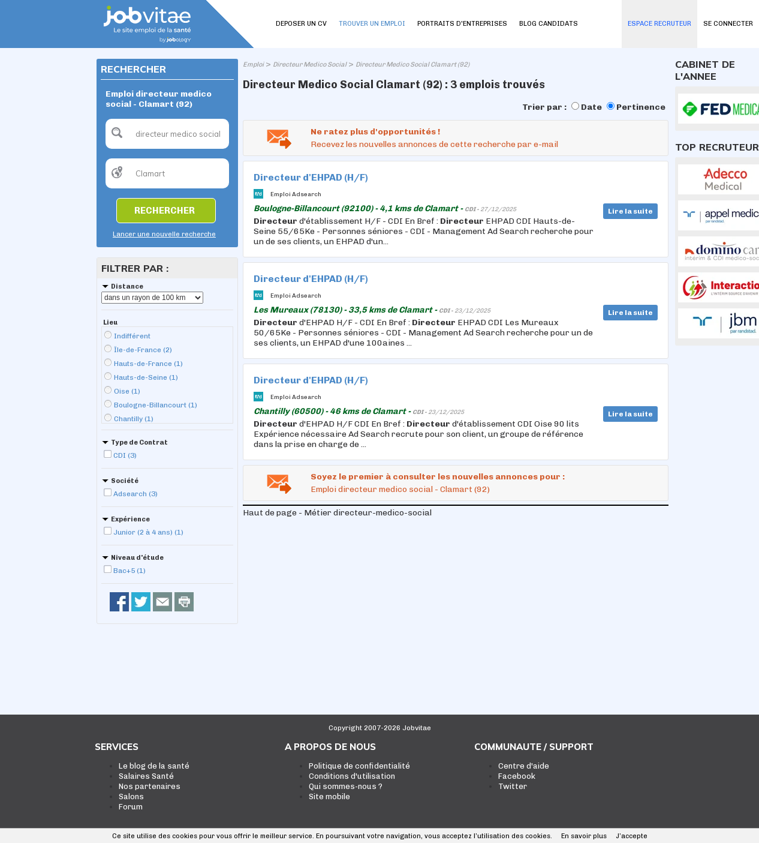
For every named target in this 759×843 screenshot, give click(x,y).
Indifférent (132, 336)
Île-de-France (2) (143, 350)
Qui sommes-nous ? (345, 786)
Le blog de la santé (154, 765)
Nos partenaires (149, 786)
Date (591, 107)
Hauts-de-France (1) (148, 363)
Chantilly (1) (133, 419)
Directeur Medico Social (310, 64)
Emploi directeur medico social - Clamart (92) (400, 489)
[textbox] (167, 134)
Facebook (516, 776)
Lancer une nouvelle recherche (164, 234)
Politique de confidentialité (359, 765)
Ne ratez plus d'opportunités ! (375, 132)
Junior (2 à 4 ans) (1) (148, 532)
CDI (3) (125, 455)
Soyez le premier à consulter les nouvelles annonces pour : (438, 477)
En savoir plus (584, 836)
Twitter (512, 786)
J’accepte (631, 836)
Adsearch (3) (135, 494)
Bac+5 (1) (129, 570)
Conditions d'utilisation (352, 776)
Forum (131, 806)
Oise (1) (127, 391)
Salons (131, 796)
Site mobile (329, 796)
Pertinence (640, 107)
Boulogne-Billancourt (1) (155, 405)
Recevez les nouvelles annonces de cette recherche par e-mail (434, 144)
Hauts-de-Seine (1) (146, 377)
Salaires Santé (146, 776)
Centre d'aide (523, 765)
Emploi (253, 64)
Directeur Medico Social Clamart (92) (412, 64)
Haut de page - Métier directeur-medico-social (337, 513)
